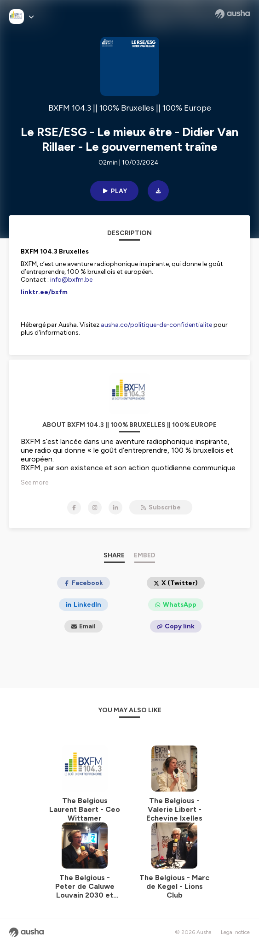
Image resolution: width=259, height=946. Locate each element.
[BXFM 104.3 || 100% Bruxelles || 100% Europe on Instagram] (95, 507)
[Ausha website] (232, 13)
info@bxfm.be (71, 280)
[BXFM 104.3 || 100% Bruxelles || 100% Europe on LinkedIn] (115, 507)
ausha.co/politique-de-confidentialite (156, 325)
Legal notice (235, 932)
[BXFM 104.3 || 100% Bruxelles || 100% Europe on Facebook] (74, 507)
